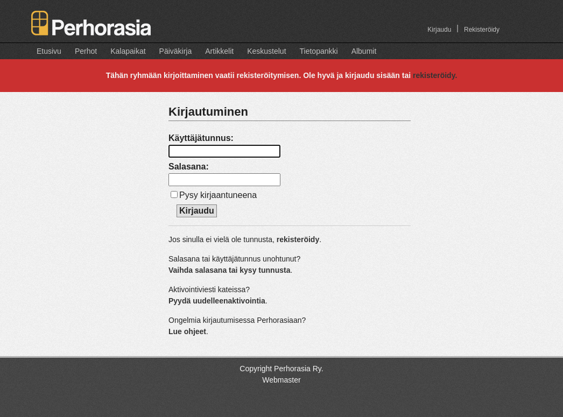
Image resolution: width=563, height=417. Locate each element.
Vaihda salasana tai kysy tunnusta (229, 270)
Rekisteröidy (481, 29)
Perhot (86, 51)
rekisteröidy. (435, 75)
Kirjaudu (439, 29)
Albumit (364, 51)
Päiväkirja (175, 51)
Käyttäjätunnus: (201, 138)
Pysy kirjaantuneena (218, 195)
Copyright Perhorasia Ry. (281, 368)
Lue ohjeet (187, 331)
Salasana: (188, 166)
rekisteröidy (298, 239)
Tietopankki (319, 51)
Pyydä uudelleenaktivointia (216, 300)
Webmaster (281, 380)
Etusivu (49, 51)
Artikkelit (219, 51)
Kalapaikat (127, 51)
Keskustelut (266, 51)
